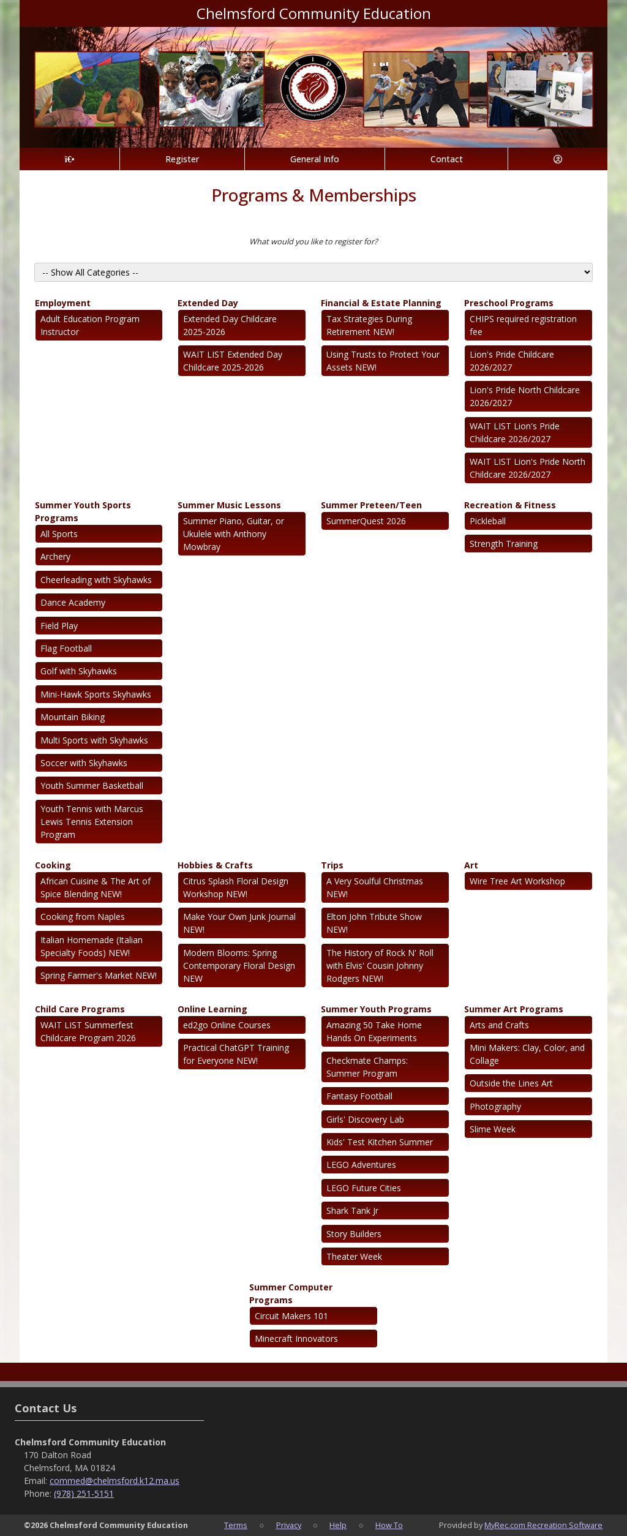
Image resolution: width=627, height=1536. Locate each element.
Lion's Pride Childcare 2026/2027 (512, 360)
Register (182, 159)
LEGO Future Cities (363, 1188)
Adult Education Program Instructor (90, 325)
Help (338, 1524)
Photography (495, 1106)
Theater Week (354, 1256)
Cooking (53, 865)
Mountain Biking (72, 717)
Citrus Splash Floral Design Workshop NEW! (235, 887)
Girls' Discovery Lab (365, 1119)
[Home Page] (69, 159)
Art (471, 865)
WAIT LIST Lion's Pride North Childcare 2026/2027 (527, 468)
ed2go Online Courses (227, 1025)
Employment (63, 303)
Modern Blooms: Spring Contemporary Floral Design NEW (239, 965)
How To (389, 1524)
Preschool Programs (509, 303)
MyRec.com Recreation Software (543, 1524)
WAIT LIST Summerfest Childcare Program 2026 (88, 1031)
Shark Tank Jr (352, 1210)
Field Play (59, 625)
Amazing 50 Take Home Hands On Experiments (374, 1031)
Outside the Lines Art (511, 1083)
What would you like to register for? (313, 241)
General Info (314, 159)
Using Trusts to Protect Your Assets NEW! (383, 360)
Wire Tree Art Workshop (517, 881)
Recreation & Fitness (510, 505)
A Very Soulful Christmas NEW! (374, 887)
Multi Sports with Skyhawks (94, 740)
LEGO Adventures (361, 1164)
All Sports (59, 534)
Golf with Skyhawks (78, 671)
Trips (332, 865)
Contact (446, 159)
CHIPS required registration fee (523, 325)
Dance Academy (72, 602)
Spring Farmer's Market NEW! (98, 975)
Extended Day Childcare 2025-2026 (230, 325)
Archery (55, 556)
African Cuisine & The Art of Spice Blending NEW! (95, 887)
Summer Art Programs (513, 1009)
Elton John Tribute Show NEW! (374, 923)
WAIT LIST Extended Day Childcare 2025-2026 (232, 360)
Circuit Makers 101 (291, 1316)
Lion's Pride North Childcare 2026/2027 (525, 396)
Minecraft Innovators (296, 1338)
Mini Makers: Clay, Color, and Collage (527, 1054)
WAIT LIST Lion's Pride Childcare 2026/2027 (515, 432)
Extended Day (208, 303)
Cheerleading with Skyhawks (96, 579)
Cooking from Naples (82, 916)
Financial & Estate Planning (381, 303)
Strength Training (504, 543)
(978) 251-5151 (84, 1493)
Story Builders (353, 1234)
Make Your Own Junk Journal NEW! (239, 923)
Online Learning (212, 1009)
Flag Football (66, 648)
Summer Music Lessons (229, 505)
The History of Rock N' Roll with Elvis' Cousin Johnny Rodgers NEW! (380, 965)
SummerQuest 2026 (366, 521)
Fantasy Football (359, 1096)
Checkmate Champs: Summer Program (367, 1067)
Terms (235, 1524)
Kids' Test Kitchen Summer (379, 1142)
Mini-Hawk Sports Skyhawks (95, 694)
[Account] (557, 159)
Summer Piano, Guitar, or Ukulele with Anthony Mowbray (233, 533)
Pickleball (488, 521)
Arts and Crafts (499, 1025)
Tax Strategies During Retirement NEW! (369, 325)
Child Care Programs (80, 1009)
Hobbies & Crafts (215, 865)
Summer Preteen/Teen (371, 505)
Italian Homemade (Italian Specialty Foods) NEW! (91, 946)
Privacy (288, 1524)
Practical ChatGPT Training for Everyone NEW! (236, 1054)
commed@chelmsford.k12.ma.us (114, 1480)
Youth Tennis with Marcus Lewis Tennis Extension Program (91, 821)
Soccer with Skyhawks (83, 763)
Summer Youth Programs (376, 1009)
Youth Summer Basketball (91, 785)
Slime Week (493, 1129)
